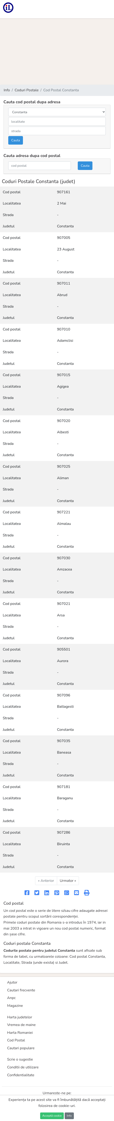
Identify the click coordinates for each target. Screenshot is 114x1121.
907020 (63, 420)
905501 (63, 649)
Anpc (11, 997)
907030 (63, 558)
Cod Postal (16, 1040)
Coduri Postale (27, 90)
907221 (63, 512)
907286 (63, 832)
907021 (63, 603)
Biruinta (63, 844)
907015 (63, 375)
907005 (63, 237)
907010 (63, 329)
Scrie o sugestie (20, 1059)
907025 (63, 466)
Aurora (62, 660)
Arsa (61, 615)
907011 (63, 283)
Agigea (63, 386)
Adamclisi (65, 340)
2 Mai (61, 203)
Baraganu (65, 798)
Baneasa (64, 752)
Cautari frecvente (21, 990)
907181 (63, 786)
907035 (63, 740)
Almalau (64, 523)
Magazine (15, 1005)
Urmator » (68, 880)
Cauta (15, 140)
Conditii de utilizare (23, 1067)
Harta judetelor (19, 1017)
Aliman (63, 478)
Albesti (63, 432)
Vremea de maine (21, 1024)
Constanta (65, 226)
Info (7, 90)
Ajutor (12, 982)
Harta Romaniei (20, 1032)
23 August (66, 249)
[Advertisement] (57, 51)
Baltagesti (65, 706)
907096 (63, 695)
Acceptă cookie (51, 1116)
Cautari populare (21, 1048)
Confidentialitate (20, 1075)
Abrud (62, 294)
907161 (63, 192)
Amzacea (64, 569)
